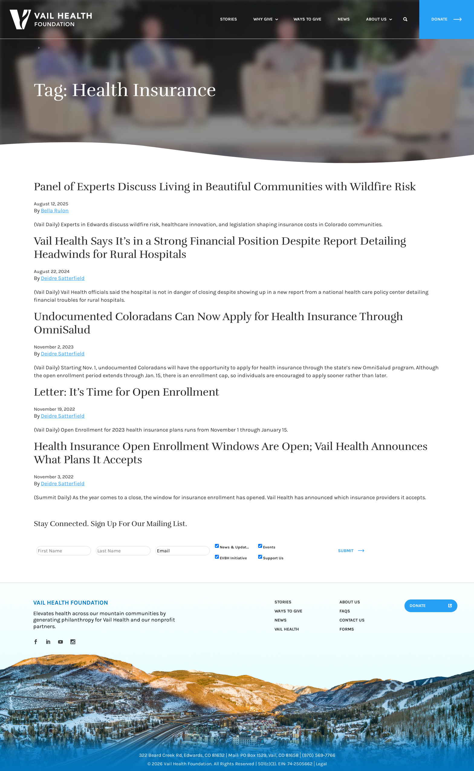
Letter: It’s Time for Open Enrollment (126, 392)
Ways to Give (307, 19)
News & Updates (235, 547)
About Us (376, 19)
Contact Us (352, 620)
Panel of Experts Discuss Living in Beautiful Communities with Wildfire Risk (225, 186)
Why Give (263, 19)
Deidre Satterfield (63, 278)
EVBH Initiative (233, 558)
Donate (418, 605)
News (344, 19)
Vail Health (286, 629)
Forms (346, 629)
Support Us (273, 558)
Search (405, 24)
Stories (228, 19)
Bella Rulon (55, 210)
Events (269, 547)
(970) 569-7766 (318, 755)
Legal (321, 763)
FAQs (344, 611)
